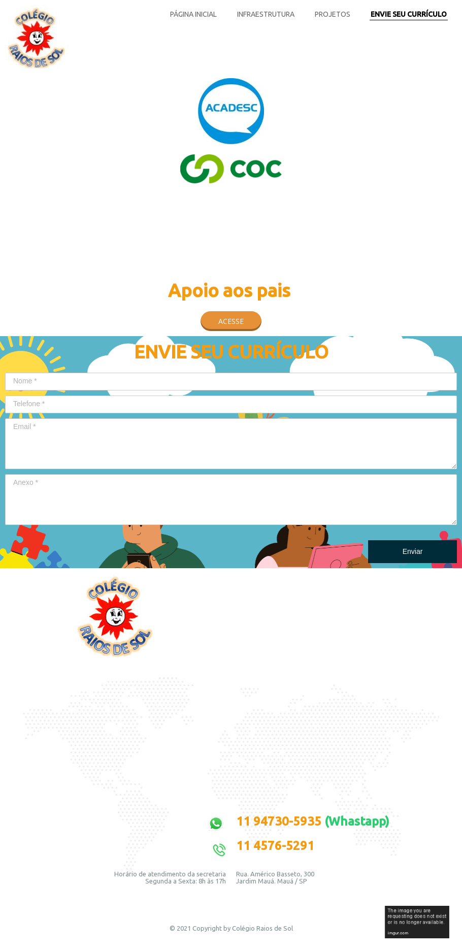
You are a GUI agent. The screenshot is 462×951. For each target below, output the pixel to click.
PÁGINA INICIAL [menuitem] (193, 14)
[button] (231, 321)
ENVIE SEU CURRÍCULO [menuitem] (409, 14)
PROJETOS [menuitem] (332, 14)
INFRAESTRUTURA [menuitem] (265, 14)
